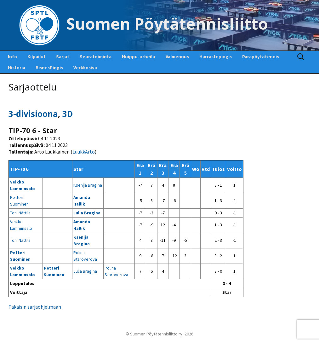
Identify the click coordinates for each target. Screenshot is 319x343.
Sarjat (62, 57)
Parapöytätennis (260, 57)
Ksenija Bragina (87, 185)
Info (12, 57)
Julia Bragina (86, 213)
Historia (16, 68)
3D (67, 113)
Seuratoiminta (95, 57)
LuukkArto (83, 151)
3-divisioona (33, 113)
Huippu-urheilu (138, 57)
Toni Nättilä (20, 213)
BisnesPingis (49, 68)
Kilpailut (36, 57)
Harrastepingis (215, 57)
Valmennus (177, 57)
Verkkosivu (85, 68)
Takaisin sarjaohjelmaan (35, 307)
